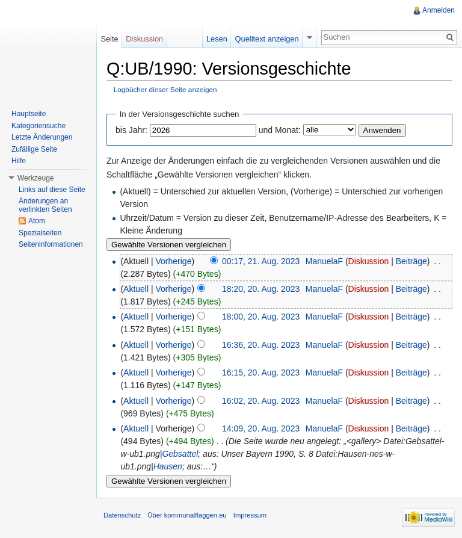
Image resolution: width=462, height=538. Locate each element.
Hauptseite (28, 114)
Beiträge (411, 261)
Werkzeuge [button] (35, 178)
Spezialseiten (40, 233)
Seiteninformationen (51, 244)
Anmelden (438, 10)
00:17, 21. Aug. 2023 (261, 261)
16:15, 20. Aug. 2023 (261, 372)
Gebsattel (180, 454)
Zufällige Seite (34, 149)
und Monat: (280, 130)
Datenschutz (122, 515)
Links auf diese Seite (52, 189)
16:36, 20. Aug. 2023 (261, 345)
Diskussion (368, 261)
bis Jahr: (131, 130)
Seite (109, 38)
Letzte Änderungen (41, 137)
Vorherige (174, 261)
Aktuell (136, 289)
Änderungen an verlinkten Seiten (45, 205)
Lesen (216, 38)
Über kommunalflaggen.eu (186, 515)
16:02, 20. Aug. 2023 (261, 401)
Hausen (167, 466)
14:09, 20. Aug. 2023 (261, 428)
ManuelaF (324, 261)
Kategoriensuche (38, 126)
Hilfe (18, 160)
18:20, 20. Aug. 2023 (261, 289)
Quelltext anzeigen (267, 38)
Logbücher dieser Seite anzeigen (165, 89)
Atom (36, 221)
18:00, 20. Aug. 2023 (261, 316)
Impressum (249, 515)
